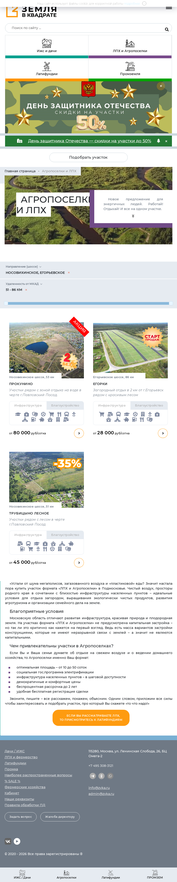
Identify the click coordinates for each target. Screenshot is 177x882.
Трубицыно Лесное (29, 513)
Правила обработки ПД (25, 805)
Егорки (100, 384)
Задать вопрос (20, 816)
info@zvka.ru (99, 788)
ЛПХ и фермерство (21, 757)
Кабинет (12, 793)
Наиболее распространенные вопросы (38, 775)
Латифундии (15, 763)
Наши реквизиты (19, 799)
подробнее (132, 3)
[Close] (161, 86)
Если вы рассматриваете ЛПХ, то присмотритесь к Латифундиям (91, 717)
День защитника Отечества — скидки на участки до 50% (89, 140)
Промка (11, 769)
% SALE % (12, 781)
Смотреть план (79, 433)
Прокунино (21, 384)
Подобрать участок (88, 157)
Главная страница (20, 171)
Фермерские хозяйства (25, 787)
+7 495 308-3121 (100, 766)
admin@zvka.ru (101, 794)
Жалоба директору (60, 816)
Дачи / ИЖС (15, 751)
